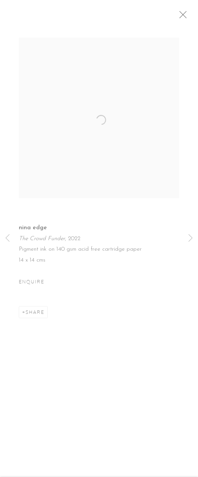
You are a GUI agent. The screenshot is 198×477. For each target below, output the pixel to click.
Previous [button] (7, 238)
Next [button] (190, 238)
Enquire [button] (31, 285)
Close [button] (187, 17)
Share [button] (35, 315)
